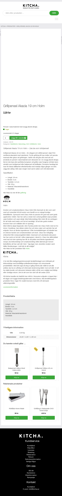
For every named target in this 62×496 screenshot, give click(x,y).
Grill (27, 143)
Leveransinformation (10, 286)
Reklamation (31, 454)
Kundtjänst (31, 445)
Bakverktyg (22, 143)
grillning (23, 192)
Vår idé (31, 470)
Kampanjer (31, 477)
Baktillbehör (14, 143)
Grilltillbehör (33, 143)
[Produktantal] (6, 137)
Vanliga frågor (31, 461)
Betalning (31, 452)
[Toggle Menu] (56, 19)
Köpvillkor (31, 447)
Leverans (31, 449)
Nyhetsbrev (31, 472)
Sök (54, 13)
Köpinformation (31, 475)
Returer (31, 456)
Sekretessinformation (33, 459)
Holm (39, 143)
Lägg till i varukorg (18, 137)
